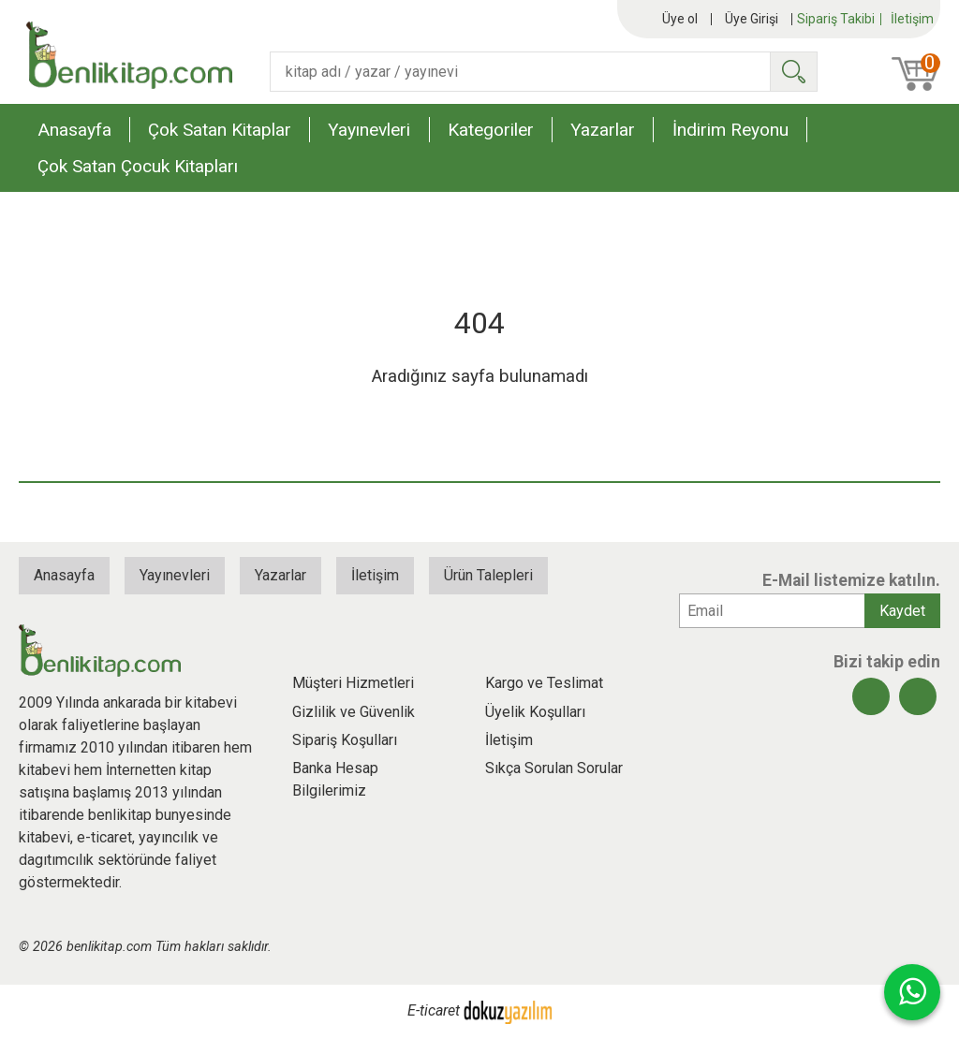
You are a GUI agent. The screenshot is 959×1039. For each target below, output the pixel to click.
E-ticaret (433, 1010)
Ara (793, 71)
